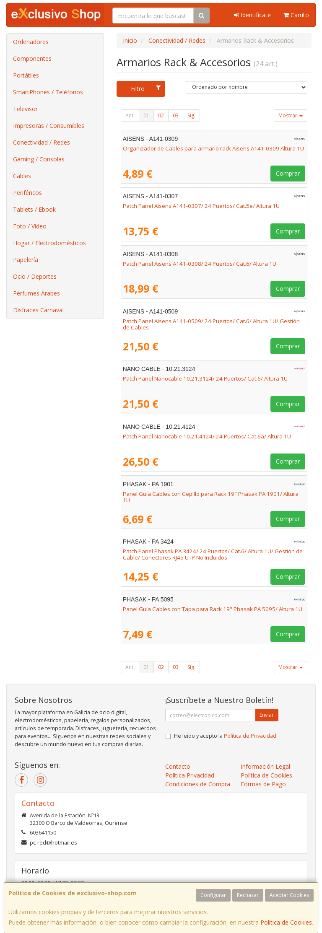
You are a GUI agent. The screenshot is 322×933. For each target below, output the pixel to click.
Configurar (213, 895)
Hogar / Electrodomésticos (49, 243)
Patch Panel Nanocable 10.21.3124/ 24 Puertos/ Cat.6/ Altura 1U (205, 378)
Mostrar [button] (290, 115)
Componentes (32, 58)
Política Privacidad (189, 775)
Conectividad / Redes (41, 142)
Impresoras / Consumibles (48, 126)
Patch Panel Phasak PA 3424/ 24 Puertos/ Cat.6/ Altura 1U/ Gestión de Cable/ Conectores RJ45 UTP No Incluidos (213, 554)
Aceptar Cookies (289, 895)
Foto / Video (30, 226)
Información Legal (265, 766)
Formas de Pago (263, 784)
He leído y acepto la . (226, 735)
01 (146, 115)
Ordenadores (31, 42)
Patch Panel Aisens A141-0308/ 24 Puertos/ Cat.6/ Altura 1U (199, 263)
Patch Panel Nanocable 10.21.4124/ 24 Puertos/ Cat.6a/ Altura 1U (207, 436)
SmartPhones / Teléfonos (48, 92)
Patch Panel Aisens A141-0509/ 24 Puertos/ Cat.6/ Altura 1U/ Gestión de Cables (211, 324)
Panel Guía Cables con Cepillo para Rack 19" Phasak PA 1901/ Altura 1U (211, 497)
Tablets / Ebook (34, 209)
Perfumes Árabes (36, 293)
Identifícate (252, 15)
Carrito (296, 15)
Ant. (130, 115)
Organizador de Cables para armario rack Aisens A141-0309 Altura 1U (213, 148)
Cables (22, 176)
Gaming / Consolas (39, 159)
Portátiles (26, 75)
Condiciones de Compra (197, 784)
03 (176, 115)
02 (161, 115)
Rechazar (248, 895)
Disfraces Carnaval (38, 310)
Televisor (25, 109)
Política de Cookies (286, 922)
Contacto (177, 766)
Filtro (146, 89)
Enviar (267, 714)
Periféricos (27, 193)
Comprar (288, 173)
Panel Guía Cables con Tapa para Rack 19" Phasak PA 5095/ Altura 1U (212, 609)
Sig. (191, 115)
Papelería (25, 260)
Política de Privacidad (250, 735)
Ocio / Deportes (35, 276)
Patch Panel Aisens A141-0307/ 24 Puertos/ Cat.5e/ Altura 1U (201, 206)
